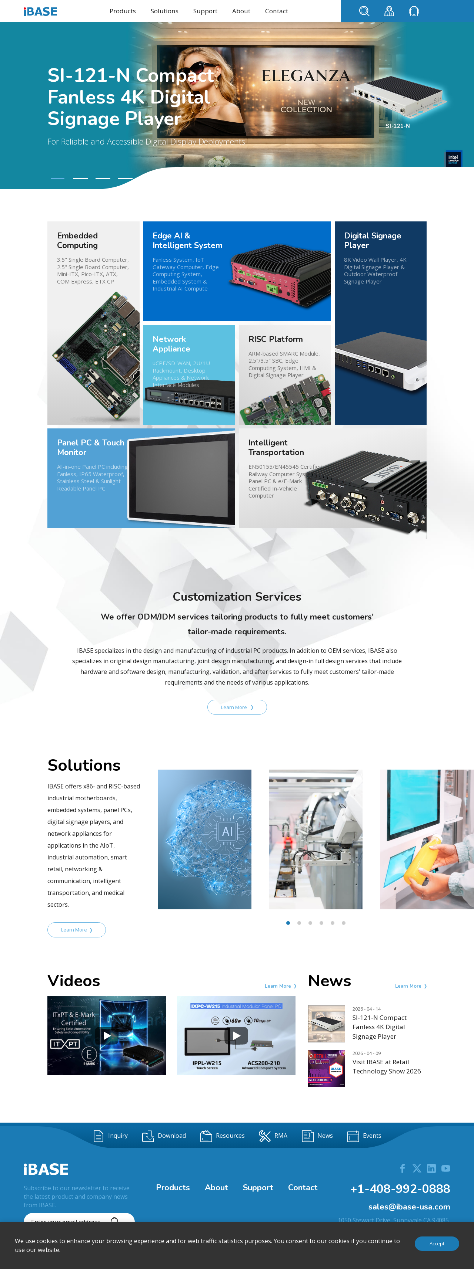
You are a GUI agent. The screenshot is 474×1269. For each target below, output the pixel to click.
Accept (437, 1243)
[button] (57, 178)
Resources (222, 1136)
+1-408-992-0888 (400, 1189)
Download (164, 1136)
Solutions (164, 11)
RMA (273, 1136)
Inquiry (110, 1136)
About (241, 11)
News (317, 1136)
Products (123, 11)
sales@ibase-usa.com (409, 1206)
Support (205, 11)
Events (364, 1136)
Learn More (237, 707)
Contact (276, 11)
